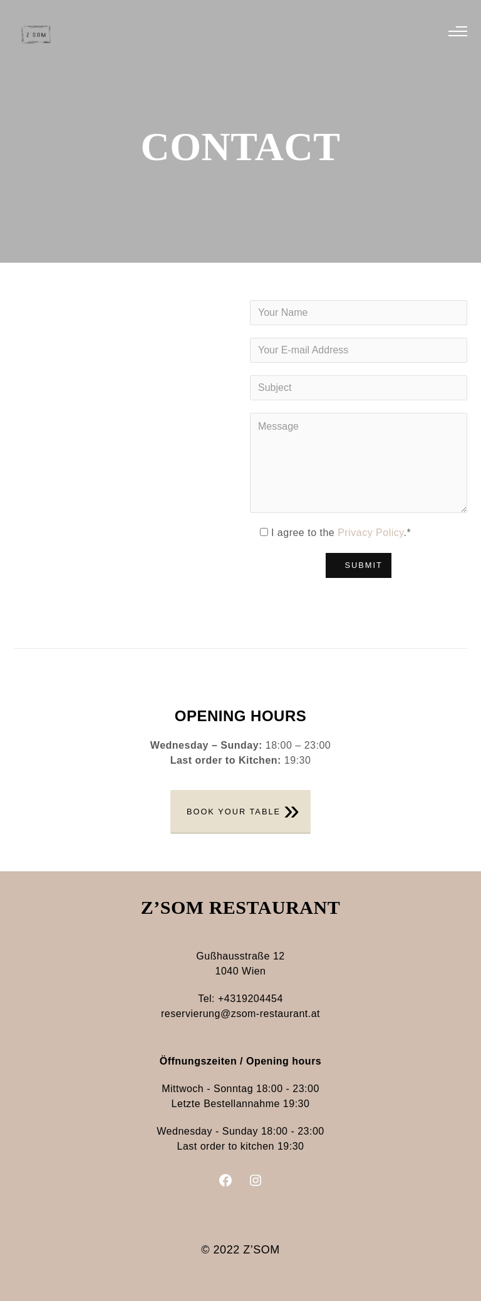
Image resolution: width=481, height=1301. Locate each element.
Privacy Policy (370, 532)
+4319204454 (250, 998)
